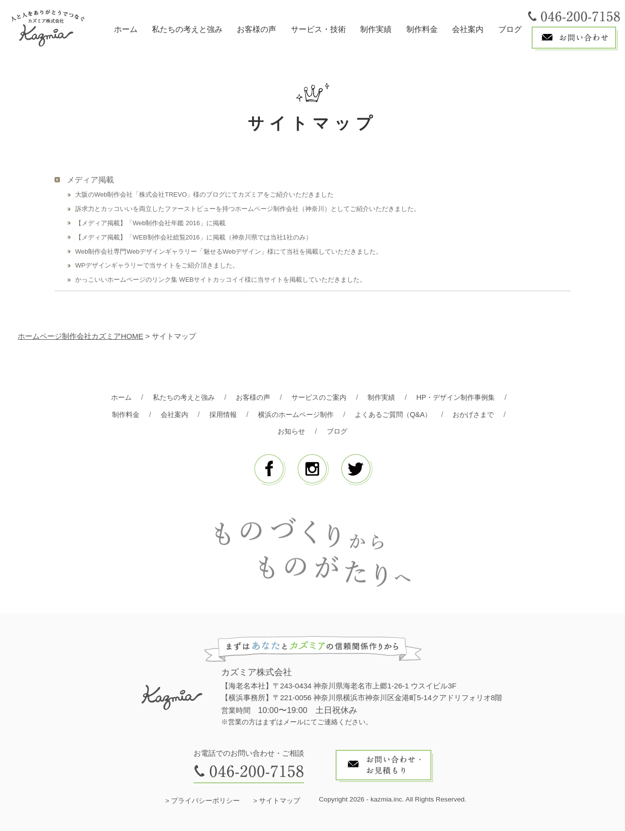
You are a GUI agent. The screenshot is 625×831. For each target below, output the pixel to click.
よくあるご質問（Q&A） (397, 414)
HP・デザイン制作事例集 (463, 397)
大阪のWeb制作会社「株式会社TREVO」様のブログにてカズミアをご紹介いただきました (204, 194)
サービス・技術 (318, 29)
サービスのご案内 (319, 397)
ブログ (510, 29)
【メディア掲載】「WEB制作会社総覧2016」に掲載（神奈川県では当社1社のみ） (193, 237)
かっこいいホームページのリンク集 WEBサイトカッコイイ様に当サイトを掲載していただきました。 (220, 279)
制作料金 (422, 29)
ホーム (126, 29)
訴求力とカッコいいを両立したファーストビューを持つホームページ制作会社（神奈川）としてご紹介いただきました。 (247, 208)
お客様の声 (256, 29)
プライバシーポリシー (205, 800)
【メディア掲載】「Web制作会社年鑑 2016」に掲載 (150, 223)
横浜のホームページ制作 (294, 414)
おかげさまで (481, 414)
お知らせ (291, 431)
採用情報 (218, 414)
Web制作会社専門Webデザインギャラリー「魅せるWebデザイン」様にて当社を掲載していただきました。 (229, 251)
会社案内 (467, 29)
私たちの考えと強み (187, 29)
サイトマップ (279, 800)
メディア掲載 (90, 180)
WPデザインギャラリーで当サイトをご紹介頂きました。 (157, 265)
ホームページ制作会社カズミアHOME (80, 336)
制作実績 (376, 29)
